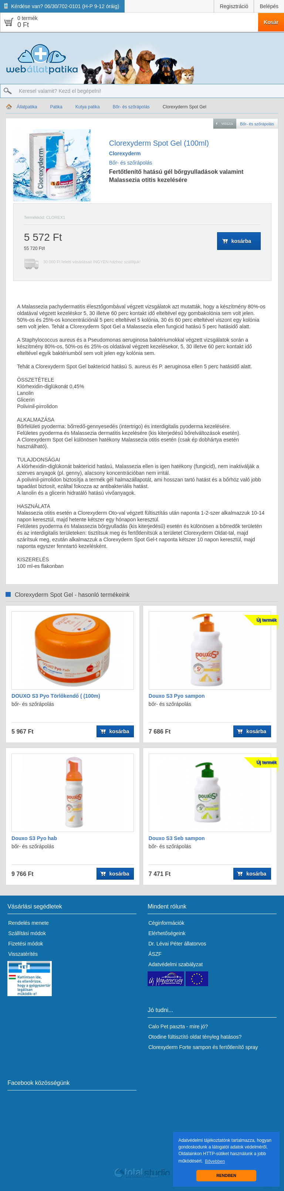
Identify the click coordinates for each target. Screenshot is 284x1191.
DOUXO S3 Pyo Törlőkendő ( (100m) (55, 696)
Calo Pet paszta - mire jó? (178, 1026)
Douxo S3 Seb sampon (177, 838)
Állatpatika (27, 106)
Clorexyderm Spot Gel (184, 106)
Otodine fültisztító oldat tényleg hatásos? (194, 1037)
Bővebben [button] (215, 1161)
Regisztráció (234, 6)
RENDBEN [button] (226, 1175)
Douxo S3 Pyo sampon (177, 696)
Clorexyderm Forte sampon (179, 1047)
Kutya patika (87, 106)
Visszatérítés (23, 954)
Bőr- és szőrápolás (131, 106)
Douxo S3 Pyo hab (34, 838)
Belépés (269, 6)
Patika (56, 106)
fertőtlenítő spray (238, 1047)
